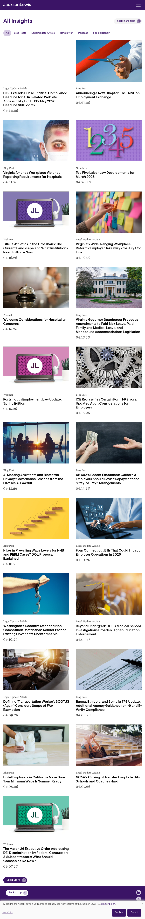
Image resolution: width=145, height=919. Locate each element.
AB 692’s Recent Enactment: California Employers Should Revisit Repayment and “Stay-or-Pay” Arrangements (107, 479)
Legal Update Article (43, 33)
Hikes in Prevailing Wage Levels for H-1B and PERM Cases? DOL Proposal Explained (33, 554)
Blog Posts (20, 33)
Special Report (101, 33)
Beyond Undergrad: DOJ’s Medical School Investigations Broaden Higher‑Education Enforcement (108, 630)
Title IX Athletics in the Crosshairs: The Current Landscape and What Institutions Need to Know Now (35, 248)
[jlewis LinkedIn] (138, 892)
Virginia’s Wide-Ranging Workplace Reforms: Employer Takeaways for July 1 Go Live (108, 248)
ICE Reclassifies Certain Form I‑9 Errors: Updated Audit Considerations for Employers (106, 403)
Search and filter (126, 21)
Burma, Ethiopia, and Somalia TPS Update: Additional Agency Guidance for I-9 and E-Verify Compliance (109, 706)
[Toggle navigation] (138, 4)
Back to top (15, 892)
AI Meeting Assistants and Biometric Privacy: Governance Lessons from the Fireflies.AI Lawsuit (33, 479)
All (7, 33)
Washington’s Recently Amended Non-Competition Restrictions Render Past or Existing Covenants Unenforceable (34, 630)
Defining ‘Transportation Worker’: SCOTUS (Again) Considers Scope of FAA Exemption (36, 706)
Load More (13, 880)
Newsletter (66, 33)
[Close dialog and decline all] (142, 903)
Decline (119, 912)
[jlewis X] (138, 899)
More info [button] (7, 912)
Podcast (83, 33)
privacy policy (108, 904)
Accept (134, 912)
